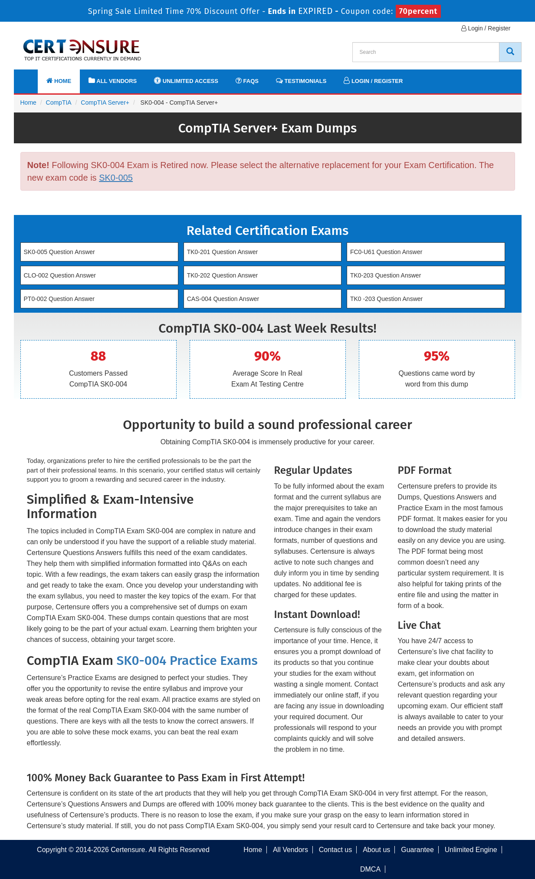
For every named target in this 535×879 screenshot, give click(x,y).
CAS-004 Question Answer (223, 298)
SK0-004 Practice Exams (186, 660)
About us (376, 849)
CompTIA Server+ (105, 102)
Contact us (335, 849)
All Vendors (113, 80)
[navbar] (31, 76)
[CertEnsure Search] (510, 52)
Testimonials (301, 80)
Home (59, 80)
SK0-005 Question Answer (59, 251)
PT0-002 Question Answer (59, 298)
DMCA (370, 869)
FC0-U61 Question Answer (386, 251)
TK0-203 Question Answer (385, 275)
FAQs (247, 80)
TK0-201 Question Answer (222, 251)
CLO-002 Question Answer (60, 275)
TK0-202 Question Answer (222, 275)
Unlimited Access (186, 80)
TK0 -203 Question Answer (386, 298)
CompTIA (59, 102)
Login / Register (486, 28)
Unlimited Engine (471, 849)
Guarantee (417, 849)
